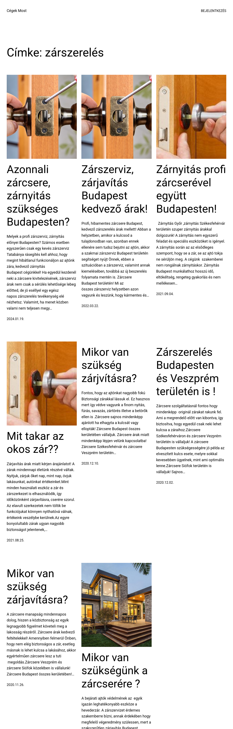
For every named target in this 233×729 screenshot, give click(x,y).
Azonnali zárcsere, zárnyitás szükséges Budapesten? (38, 195)
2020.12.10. (90, 463)
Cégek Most (17, 10)
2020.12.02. (165, 483)
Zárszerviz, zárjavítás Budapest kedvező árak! (114, 189)
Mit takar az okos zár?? (35, 443)
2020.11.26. (15, 685)
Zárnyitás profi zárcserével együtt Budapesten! (191, 189)
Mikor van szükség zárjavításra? (37, 586)
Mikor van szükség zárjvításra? (109, 365)
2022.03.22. (90, 306)
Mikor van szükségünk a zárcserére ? (114, 670)
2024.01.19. (15, 319)
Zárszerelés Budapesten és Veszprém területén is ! (187, 372)
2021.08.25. (15, 540)
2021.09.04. (165, 294)
